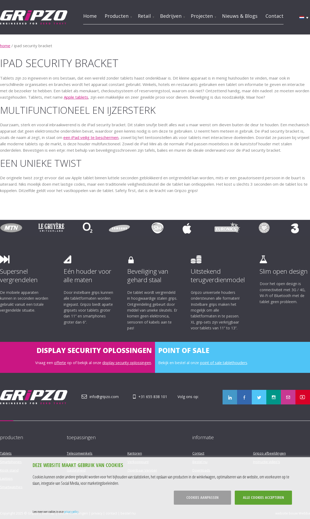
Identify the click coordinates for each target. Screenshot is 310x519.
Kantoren (134, 453)
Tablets (6, 453)
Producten (117, 16)
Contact (274, 16)
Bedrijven (170, 16)
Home (90, 16)
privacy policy (71, 511)
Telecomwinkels (79, 453)
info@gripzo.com (104, 396)
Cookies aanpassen (202, 497)
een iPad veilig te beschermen (90, 137)
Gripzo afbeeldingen (269, 453)
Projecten (202, 16)
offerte (60, 362)
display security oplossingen (126, 362)
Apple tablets (76, 97)
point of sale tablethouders (223, 362)
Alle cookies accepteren (263, 497)
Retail (144, 16)
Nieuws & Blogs (240, 16)
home (5, 45)
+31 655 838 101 (152, 396)
